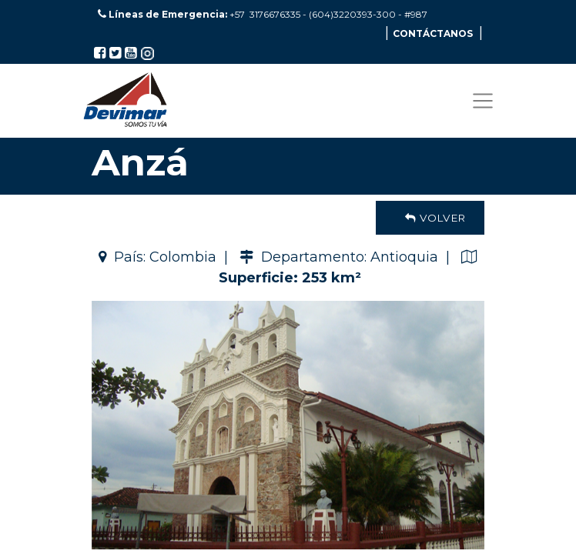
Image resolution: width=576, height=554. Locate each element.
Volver (430, 218)
